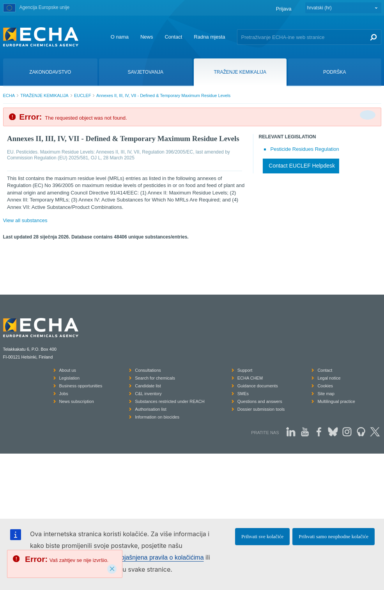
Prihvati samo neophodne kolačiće (333, 536)
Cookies (325, 385)
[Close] (112, 569)
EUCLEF (82, 95)
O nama (120, 37)
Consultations (148, 370)
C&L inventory (148, 393)
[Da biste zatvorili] (367, 115)
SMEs (243, 393)
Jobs (63, 393)
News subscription (76, 401)
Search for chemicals (155, 378)
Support (245, 370)
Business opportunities (81, 385)
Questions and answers (259, 401)
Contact (173, 37)
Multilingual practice (336, 401)
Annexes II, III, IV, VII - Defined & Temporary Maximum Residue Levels (163, 95)
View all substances (25, 220)
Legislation (69, 378)
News (146, 37)
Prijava (284, 9)
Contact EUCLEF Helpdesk (302, 166)
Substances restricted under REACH (170, 401)
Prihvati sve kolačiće (262, 536)
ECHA (9, 95)
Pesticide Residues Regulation (305, 149)
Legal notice (328, 378)
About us (67, 370)
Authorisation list (150, 409)
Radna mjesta (209, 37)
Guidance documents (257, 385)
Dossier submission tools (261, 409)
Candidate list (148, 385)
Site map (325, 393)
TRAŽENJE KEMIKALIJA (44, 95)
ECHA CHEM (250, 378)
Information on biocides (157, 417)
